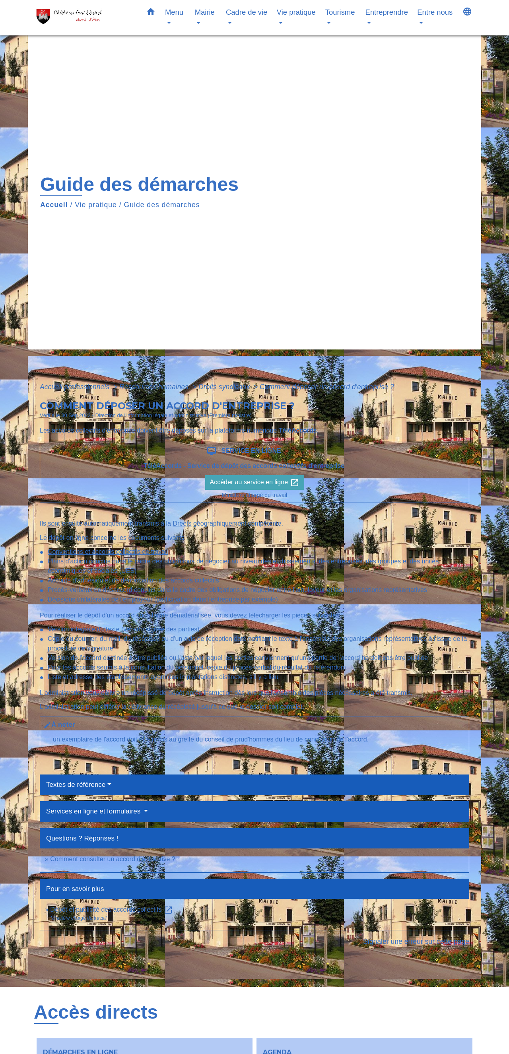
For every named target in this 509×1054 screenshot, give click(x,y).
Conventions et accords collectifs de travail (108, 551)
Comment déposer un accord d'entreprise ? (327, 387)
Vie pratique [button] (296, 12)
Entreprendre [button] (386, 12)
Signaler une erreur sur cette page (416, 941)
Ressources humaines (154, 387)
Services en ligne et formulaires (94, 811)
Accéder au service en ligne (254, 482)
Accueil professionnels (75, 387)
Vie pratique (96, 205)
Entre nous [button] (435, 12)
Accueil (54, 205)
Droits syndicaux (225, 387)
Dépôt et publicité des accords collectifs (111, 909)
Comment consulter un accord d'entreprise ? (112, 859)
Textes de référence (75, 784)
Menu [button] (174, 12)
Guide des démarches (162, 205)
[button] (151, 13)
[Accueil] (83, 18)
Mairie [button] (205, 12)
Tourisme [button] (340, 12)
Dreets (182, 523)
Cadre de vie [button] (246, 12)
